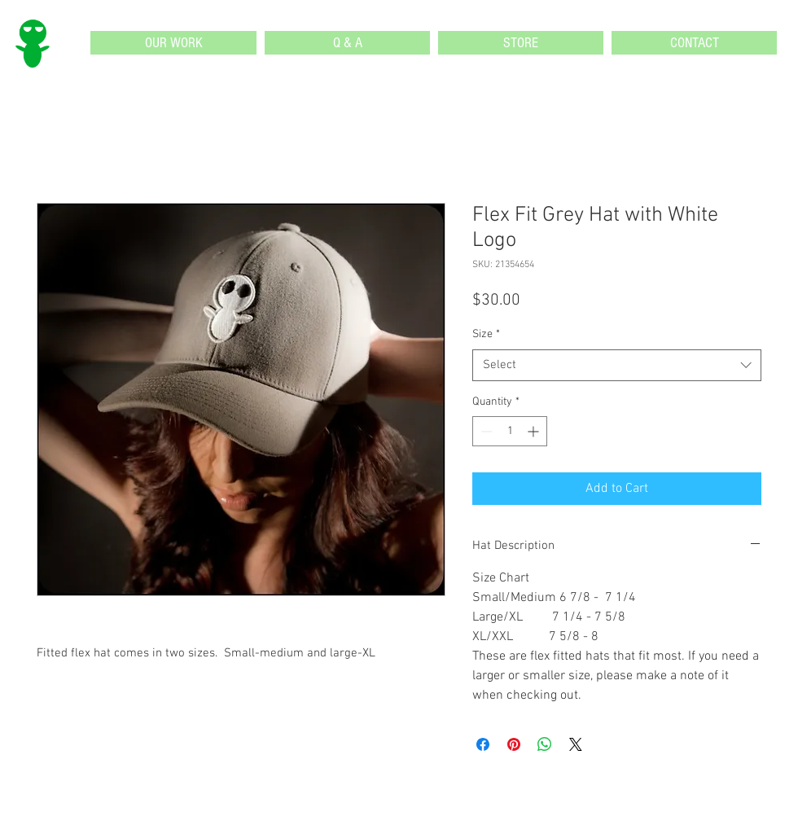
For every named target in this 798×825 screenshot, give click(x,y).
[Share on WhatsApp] (545, 744)
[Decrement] (485, 431)
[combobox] (616, 365)
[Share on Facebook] (483, 744)
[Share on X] (575, 744)
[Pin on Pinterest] (514, 744)
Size (486, 334)
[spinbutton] (509, 431)
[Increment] (534, 431)
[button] (173, 43)
